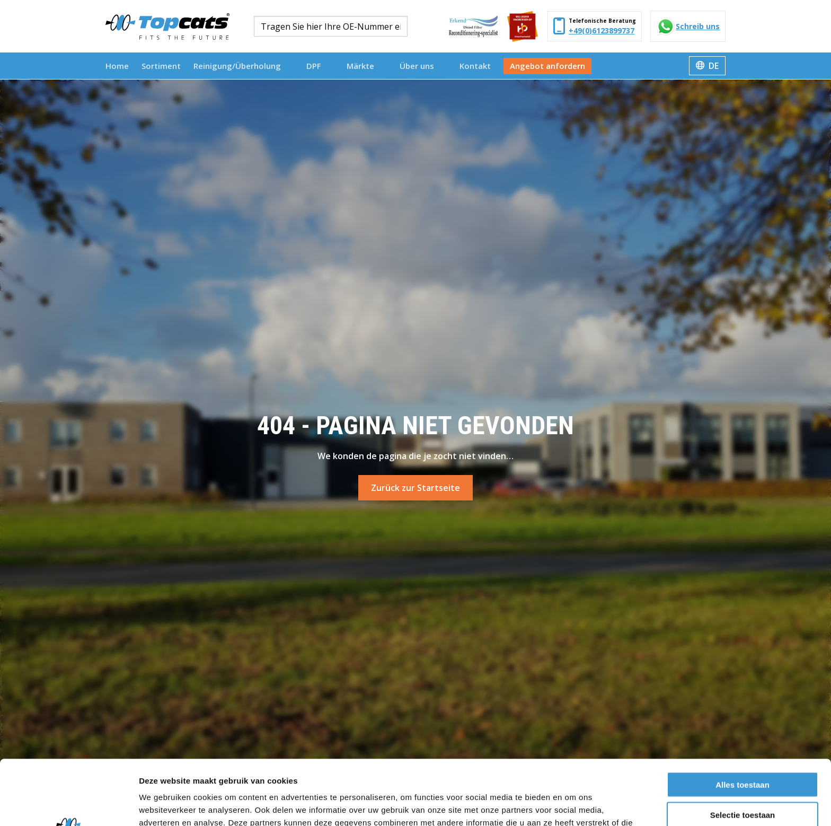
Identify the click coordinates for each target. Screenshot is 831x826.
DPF (318, 65)
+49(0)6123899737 (601, 30)
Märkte (365, 65)
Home (117, 65)
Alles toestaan (742, 719)
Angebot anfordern (547, 65)
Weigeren (742, 779)
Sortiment (161, 65)
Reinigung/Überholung (241, 65)
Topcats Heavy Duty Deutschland (167, 26)
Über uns (422, 65)
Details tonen (572, 805)
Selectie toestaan (742, 749)
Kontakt (475, 65)
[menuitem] (117, 65)
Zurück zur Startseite (415, 488)
